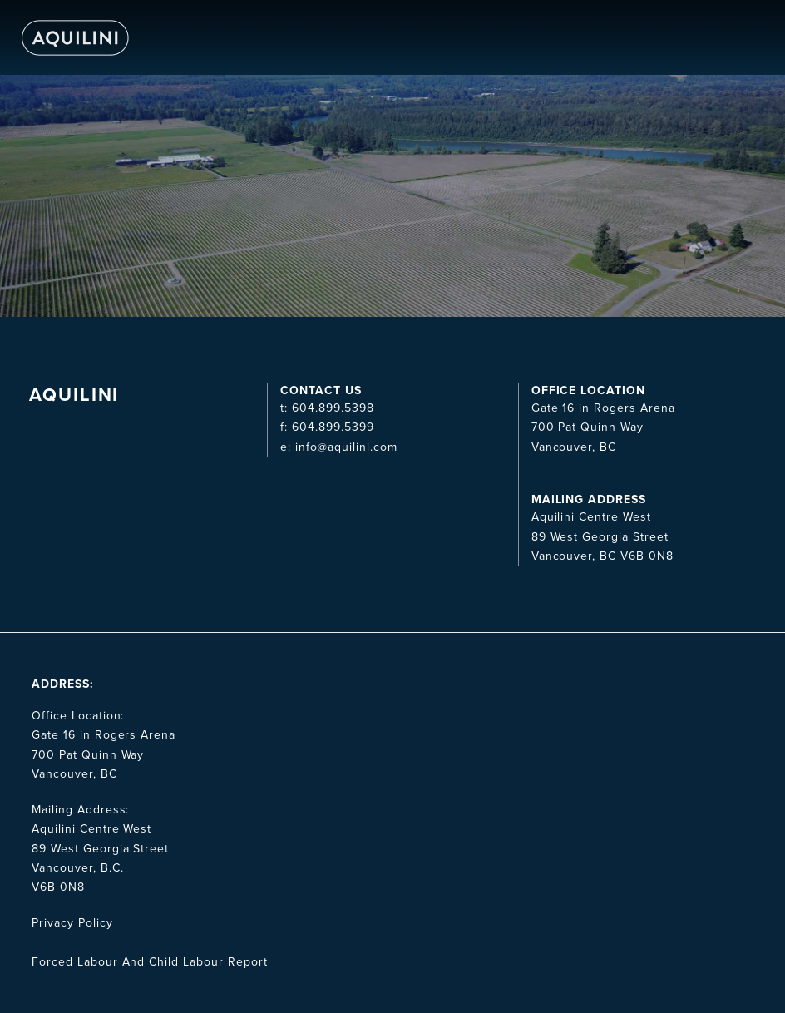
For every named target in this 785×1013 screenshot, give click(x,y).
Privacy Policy (72, 923)
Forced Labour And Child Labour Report (150, 962)
